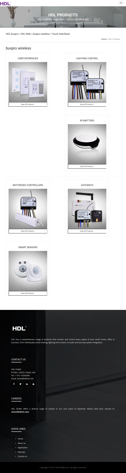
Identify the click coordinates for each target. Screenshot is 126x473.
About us (20, 443)
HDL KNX (26, 33)
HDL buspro (12, 33)
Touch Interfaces (60, 33)
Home (104, 39)
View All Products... (28, 104)
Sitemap (20, 452)
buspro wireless (41, 33)
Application (21, 447)
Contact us (21, 456)
